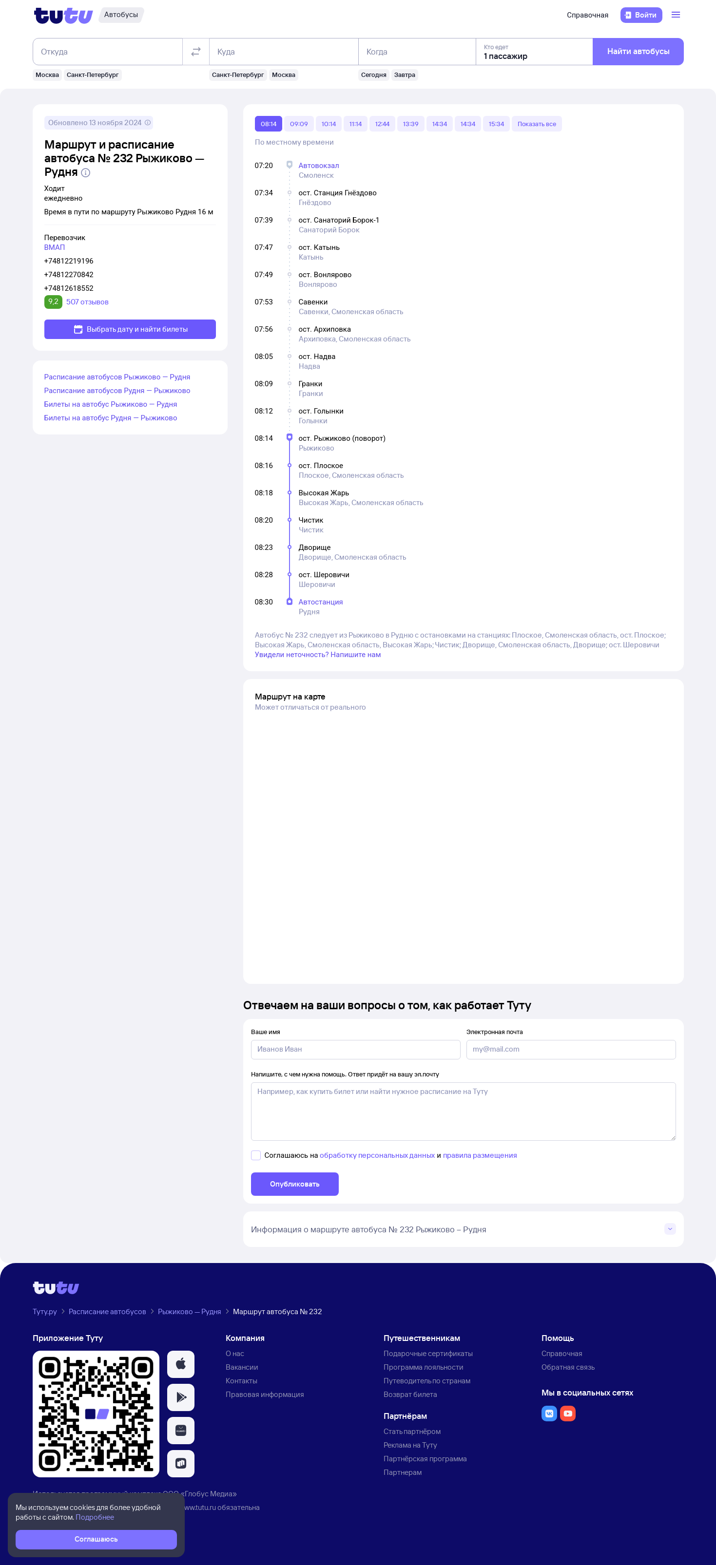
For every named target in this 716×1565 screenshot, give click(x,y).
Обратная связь (568, 1367)
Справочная (587, 15)
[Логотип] (64, 15)
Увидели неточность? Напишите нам (318, 654)
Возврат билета (410, 1394)
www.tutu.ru (197, 1507)
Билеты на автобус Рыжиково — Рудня (110, 404)
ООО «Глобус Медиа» (200, 1493)
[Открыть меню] (677, 15)
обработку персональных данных (377, 1155)
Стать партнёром (412, 1431)
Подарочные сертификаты (428, 1353)
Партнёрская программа (425, 1458)
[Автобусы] (121, 15)
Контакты (241, 1380)
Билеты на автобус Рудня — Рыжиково (110, 418)
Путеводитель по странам (427, 1380)
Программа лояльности (424, 1367)
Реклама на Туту (410, 1445)
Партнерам (403, 1472)
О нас (235, 1353)
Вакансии (242, 1367)
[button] (180, 1364)
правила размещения (480, 1155)
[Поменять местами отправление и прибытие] (195, 51)
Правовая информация (265, 1394)
